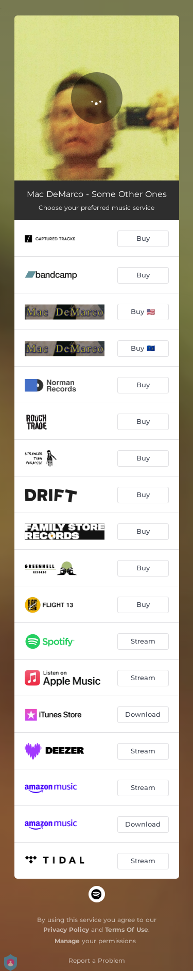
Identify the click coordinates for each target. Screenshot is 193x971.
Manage (67, 941)
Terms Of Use (126, 929)
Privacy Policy (66, 929)
